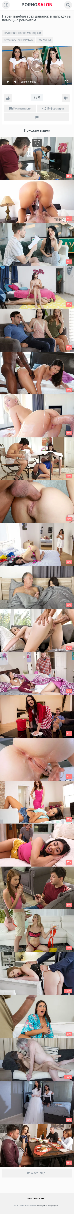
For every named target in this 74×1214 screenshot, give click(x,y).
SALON (37, 5)
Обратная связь (35, 1199)
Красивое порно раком (18, 39)
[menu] (6, 5)
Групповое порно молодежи (22, 33)
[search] (68, 5)
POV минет (44, 39)
